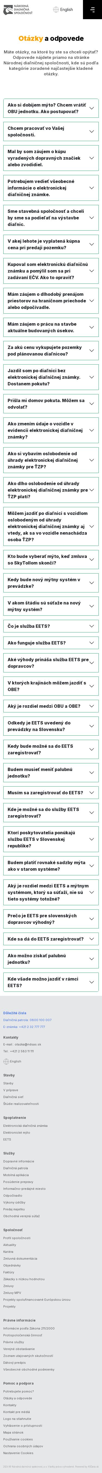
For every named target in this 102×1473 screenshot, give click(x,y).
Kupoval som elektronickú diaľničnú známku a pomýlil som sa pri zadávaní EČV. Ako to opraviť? (48, 271)
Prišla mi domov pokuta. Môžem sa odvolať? (46, 404)
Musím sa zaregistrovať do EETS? (45, 792)
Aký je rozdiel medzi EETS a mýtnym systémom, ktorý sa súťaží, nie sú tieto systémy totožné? (48, 892)
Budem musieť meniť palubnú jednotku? (40, 773)
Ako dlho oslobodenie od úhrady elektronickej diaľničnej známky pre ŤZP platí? (48, 490)
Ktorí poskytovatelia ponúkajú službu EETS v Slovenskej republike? (41, 839)
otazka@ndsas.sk (28, 1044)
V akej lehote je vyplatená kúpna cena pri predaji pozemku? (44, 244)
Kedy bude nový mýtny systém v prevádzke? (44, 583)
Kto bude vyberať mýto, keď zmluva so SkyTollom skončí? (47, 560)
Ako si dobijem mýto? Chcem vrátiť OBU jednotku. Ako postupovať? (47, 108)
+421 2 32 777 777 (32, 1027)
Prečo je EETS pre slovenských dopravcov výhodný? (42, 919)
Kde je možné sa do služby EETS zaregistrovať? (43, 813)
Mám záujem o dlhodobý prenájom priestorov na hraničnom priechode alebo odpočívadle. (47, 300)
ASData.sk (93, 1466)
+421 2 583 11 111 (22, 1051)
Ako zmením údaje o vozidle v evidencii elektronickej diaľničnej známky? (45, 430)
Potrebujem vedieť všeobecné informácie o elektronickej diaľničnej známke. (41, 188)
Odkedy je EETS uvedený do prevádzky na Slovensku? (39, 726)
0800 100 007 (40, 1020)
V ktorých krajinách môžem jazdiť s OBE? (47, 686)
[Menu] (92, 9)
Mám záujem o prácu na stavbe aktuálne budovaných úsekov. (42, 327)
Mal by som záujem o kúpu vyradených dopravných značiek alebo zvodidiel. (44, 158)
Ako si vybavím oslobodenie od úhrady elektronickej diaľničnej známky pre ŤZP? (43, 460)
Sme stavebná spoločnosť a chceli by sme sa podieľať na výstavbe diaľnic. (46, 217)
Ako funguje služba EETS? (37, 643)
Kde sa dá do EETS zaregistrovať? (46, 939)
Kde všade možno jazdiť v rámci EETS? (43, 982)
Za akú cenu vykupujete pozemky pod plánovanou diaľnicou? (45, 351)
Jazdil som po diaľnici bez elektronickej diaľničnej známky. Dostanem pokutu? (44, 377)
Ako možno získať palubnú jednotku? (37, 959)
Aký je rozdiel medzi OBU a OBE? (44, 706)
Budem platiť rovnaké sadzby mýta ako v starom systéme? (46, 866)
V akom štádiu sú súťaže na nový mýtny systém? (44, 606)
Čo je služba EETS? (29, 626)
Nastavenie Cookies (18, 1453)
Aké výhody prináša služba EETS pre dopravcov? (48, 663)
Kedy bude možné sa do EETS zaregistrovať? (40, 749)
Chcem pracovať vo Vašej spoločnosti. (36, 131)
